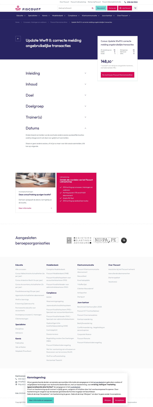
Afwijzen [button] (107, 400)
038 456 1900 (132, 2)
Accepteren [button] (119, 400)
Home (17, 22)
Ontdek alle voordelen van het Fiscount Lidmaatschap (76, 181)
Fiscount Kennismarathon (58, 22)
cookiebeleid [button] (75, 387)
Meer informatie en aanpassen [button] (40, 400)
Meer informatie (25, 208)
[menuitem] (21, 16)
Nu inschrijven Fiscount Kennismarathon (117, 75)
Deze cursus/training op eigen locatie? (35, 194)
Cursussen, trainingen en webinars (34, 22)
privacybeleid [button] (99, 382)
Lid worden (64, 208)
